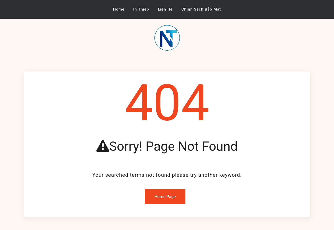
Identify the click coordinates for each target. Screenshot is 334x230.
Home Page (165, 196)
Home (118, 9)
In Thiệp (141, 9)
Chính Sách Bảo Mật (201, 9)
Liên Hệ (165, 9)
